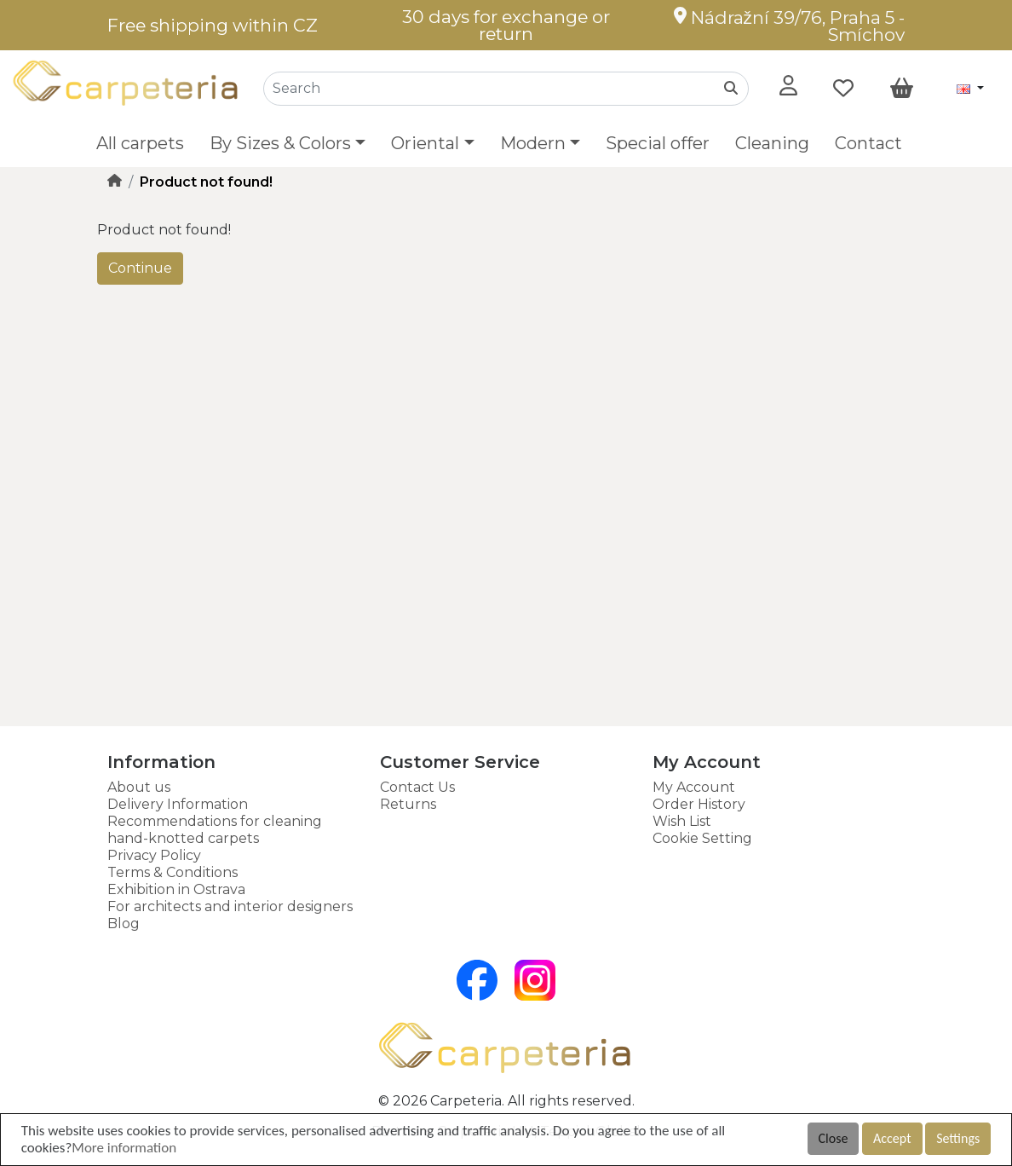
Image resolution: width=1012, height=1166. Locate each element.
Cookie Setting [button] (702, 838)
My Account (694, 787)
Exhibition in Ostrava (176, 889)
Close (833, 1138)
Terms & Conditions (172, 872)
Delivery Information (177, 804)
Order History (699, 804)
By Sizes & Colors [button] (280, 143)
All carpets (140, 143)
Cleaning (772, 143)
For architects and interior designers (230, 906)
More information (124, 1148)
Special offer (658, 143)
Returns (408, 804)
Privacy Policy (154, 855)
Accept (892, 1138)
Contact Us (417, 787)
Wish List (682, 821)
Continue (140, 268)
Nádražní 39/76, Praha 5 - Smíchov (789, 26)
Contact (868, 143)
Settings (958, 1138)
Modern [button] (533, 143)
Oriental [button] (425, 143)
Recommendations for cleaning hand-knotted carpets (214, 829)
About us (138, 787)
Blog (123, 923)
